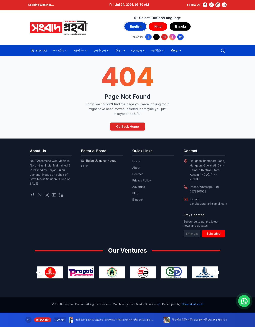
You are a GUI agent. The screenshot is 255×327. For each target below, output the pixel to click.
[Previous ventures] (39, 272)
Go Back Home (127, 127)
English (136, 26)
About (136, 167)
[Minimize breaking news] (28, 320)
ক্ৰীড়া (120, 50)
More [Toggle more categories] (176, 50)
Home (136, 161)
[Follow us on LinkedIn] (180, 37)
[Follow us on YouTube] (164, 37)
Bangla (180, 26)
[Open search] (223, 51)
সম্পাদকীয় (60, 50)
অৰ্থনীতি (158, 50)
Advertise (138, 186)
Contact (137, 174)
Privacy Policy (141, 180)
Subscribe (213, 233)
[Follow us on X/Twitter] (156, 37)
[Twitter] (211, 4)
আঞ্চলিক (81, 50)
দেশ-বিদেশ (102, 50)
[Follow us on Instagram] (172, 37)
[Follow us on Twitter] (39, 194)
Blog (135, 193)
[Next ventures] (215, 272)
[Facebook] (205, 4)
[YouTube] (224, 4)
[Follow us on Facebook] (148, 37)
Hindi (158, 26)
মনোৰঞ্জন (138, 50)
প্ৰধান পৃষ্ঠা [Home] (39, 50)
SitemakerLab (192, 304)
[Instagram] (217, 4)
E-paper (137, 199)
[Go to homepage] (58, 27)
